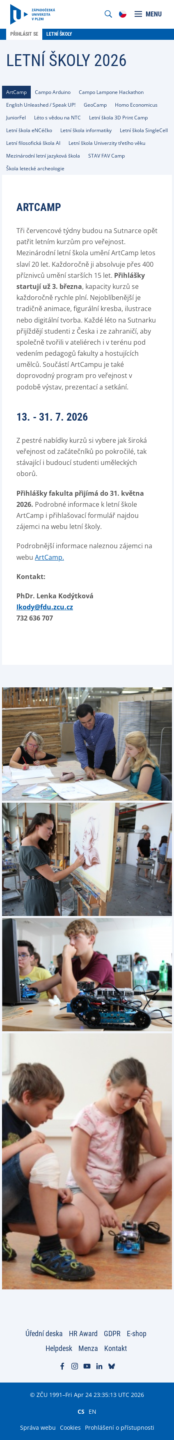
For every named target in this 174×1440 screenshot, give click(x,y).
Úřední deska (44, 1333)
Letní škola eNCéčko (29, 130)
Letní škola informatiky (86, 130)
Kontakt (115, 1348)
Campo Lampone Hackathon (111, 92)
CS (81, 1411)
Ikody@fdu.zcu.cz (44, 606)
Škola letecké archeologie (35, 168)
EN (92, 1411)
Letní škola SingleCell (144, 130)
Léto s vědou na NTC (57, 117)
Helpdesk (59, 1348)
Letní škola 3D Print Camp (118, 117)
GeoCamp (95, 104)
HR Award (83, 1333)
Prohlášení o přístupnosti (119, 1427)
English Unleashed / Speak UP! (41, 104)
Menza (88, 1348)
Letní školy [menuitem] (59, 34)
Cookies (70, 1427)
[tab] (16, 92)
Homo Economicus (136, 104)
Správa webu (38, 1427)
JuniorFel (16, 117)
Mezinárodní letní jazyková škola (43, 155)
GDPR (112, 1333)
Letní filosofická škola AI (33, 143)
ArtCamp (16, 92)
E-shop (137, 1333)
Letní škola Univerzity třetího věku (107, 143)
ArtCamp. (49, 557)
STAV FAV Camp (106, 155)
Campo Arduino (53, 92)
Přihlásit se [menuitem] (24, 34)
